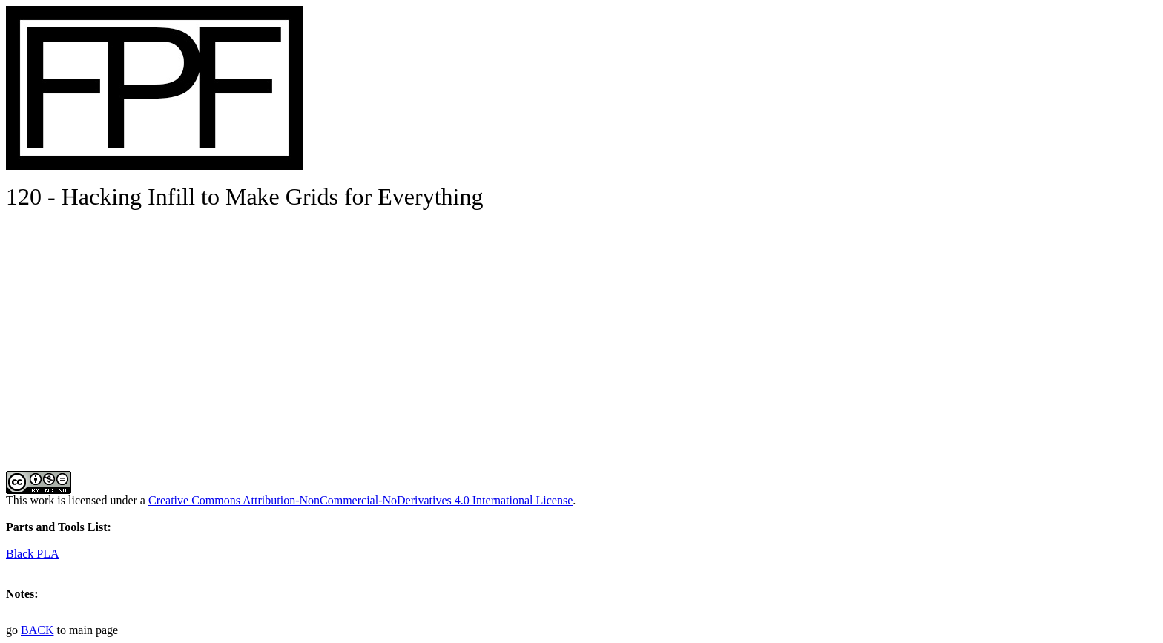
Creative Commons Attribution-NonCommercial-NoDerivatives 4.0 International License (360, 500)
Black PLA (32, 553)
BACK (37, 630)
